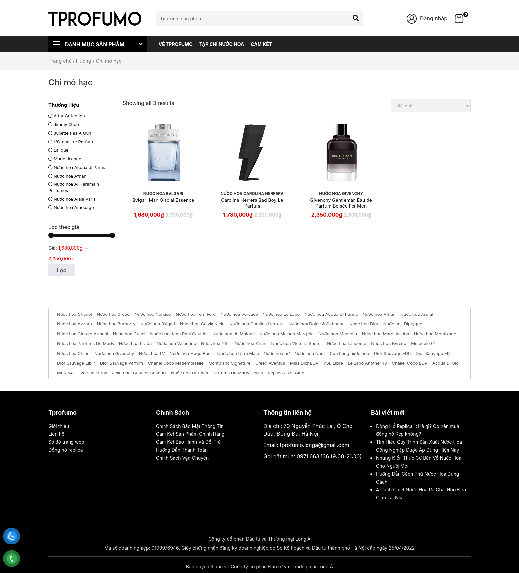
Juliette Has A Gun (72, 133)
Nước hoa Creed (113, 314)
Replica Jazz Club (286, 372)
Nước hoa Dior (363, 323)
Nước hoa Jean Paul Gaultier (179, 333)
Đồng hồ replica (65, 450)
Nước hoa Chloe (73, 353)
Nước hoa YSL (215, 343)
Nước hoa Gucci (129, 333)
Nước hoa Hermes (189, 372)
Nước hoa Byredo (388, 343)
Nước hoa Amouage (74, 207)
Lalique (61, 150)
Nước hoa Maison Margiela (287, 333)
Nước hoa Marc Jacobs (385, 333)
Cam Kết (261, 44)
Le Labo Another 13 (367, 363)
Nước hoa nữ (277, 353)
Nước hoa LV (152, 353)
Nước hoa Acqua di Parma (80, 167)
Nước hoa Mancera (337, 333)
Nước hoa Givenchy (114, 353)
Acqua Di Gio (445, 363)
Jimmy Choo (66, 124)
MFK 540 (66, 372)
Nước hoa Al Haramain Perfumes (73, 187)
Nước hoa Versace (239, 314)
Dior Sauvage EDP (392, 353)
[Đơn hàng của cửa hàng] (431, 105)
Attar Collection (69, 115)
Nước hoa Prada (135, 343)
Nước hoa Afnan (70, 176)
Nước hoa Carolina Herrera (256, 323)
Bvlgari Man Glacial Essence (163, 200)
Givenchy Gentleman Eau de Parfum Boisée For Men (341, 203)
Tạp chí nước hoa (221, 44)
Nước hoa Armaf (417, 314)
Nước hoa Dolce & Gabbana (317, 323)
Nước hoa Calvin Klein (202, 323)
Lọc (61, 270)
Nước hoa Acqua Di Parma (331, 314)
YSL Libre (333, 363)
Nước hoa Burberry (116, 323)
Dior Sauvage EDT (434, 353)
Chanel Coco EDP (409, 363)
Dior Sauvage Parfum (121, 363)
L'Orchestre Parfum (73, 141)
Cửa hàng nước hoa (349, 353)
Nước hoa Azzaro (74, 323)
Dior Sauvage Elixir (76, 363)
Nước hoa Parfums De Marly (85, 343)
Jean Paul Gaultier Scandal (139, 372)
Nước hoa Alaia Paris (75, 198)
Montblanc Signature (229, 363)
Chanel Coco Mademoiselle (176, 363)
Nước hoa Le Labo (281, 314)
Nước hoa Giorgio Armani (82, 333)
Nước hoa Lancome (346, 343)
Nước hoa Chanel (74, 314)
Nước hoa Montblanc (435, 333)
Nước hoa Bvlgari (157, 323)
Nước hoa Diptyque (402, 323)
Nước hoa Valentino (176, 343)
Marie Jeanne (67, 158)
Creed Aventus (270, 363)
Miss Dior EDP (304, 363)
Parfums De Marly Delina (238, 372)
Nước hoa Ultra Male (238, 353)
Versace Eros (93, 372)
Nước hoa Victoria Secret (296, 343)
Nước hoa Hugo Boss (190, 353)
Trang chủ (59, 61)
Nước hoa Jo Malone (234, 333)
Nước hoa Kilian (250, 343)
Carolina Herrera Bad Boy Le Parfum (252, 203)
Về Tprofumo (176, 44)
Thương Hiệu (63, 105)
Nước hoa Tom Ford (196, 314)
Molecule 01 (423, 343)
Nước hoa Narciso (153, 314)
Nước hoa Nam (310, 353)
